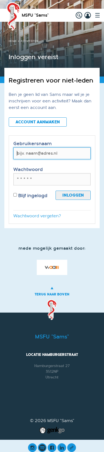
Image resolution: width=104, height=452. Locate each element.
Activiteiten (29, 41)
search (79, 15)
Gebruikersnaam (32, 143)
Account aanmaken (38, 122)
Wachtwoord (28, 169)
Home (13, 41)
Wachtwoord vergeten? (37, 215)
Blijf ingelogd (30, 195)
